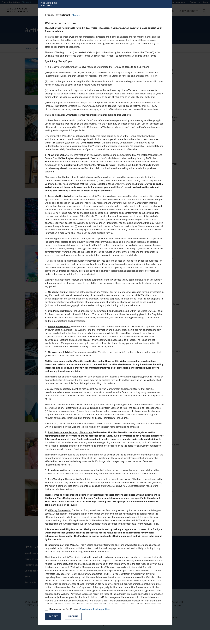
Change (76, 15)
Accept (53, 616)
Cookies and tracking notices (94, 609)
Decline (73, 616)
